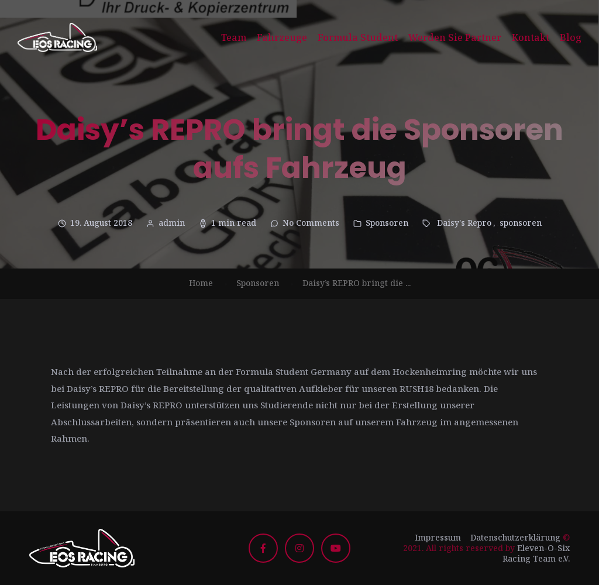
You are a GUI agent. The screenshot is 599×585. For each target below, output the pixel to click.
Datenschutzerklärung (515, 537)
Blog (570, 37)
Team (233, 37)
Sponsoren (387, 222)
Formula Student (358, 37)
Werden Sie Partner (454, 37)
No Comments (311, 222)
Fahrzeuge (282, 37)
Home (201, 282)
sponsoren (521, 222)
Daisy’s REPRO (98, 388)
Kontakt (530, 37)
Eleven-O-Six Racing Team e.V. (536, 553)
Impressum (438, 537)
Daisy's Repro (464, 222)
